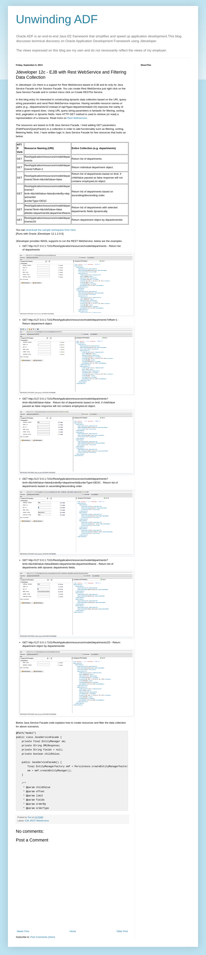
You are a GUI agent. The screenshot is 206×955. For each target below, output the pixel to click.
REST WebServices (39, 820)
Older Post (122, 931)
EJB (27, 820)
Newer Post (23, 931)
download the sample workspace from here (51, 229)
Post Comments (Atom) (42, 937)
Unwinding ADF (57, 19)
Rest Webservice (77, 117)
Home (73, 931)
